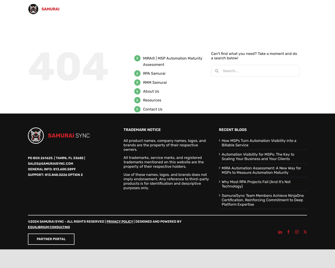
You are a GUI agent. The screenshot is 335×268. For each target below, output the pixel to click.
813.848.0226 (56, 175)
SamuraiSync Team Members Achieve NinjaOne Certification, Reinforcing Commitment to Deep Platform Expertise (263, 200)
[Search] (217, 71)
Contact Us (152, 109)
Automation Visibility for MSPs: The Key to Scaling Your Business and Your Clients (258, 156)
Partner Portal (51, 239)
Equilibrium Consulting (49, 227)
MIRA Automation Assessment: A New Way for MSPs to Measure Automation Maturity (261, 170)
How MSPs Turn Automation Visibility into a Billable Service (259, 142)
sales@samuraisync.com (50, 164)
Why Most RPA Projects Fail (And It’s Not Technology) (256, 184)
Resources (152, 100)
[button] (299, 27)
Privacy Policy (120, 222)
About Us (151, 91)
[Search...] (255, 71)
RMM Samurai (155, 82)
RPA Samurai (154, 73)
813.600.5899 (64, 169)
